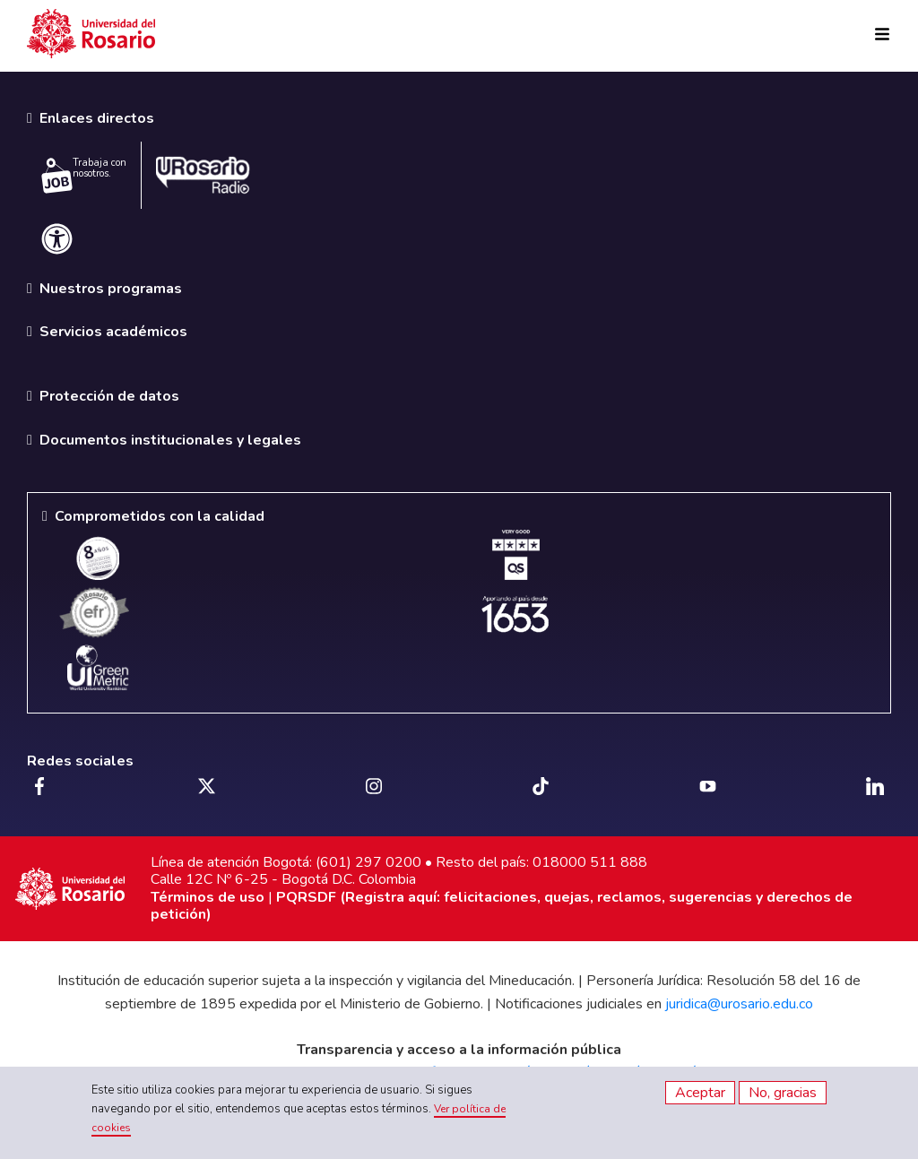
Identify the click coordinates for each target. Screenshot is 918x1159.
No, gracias (783, 1093)
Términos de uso (207, 897)
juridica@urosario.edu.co (739, 1004)
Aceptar (700, 1093)
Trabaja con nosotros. (83, 175)
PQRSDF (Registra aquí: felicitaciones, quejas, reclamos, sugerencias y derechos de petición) (502, 905)
